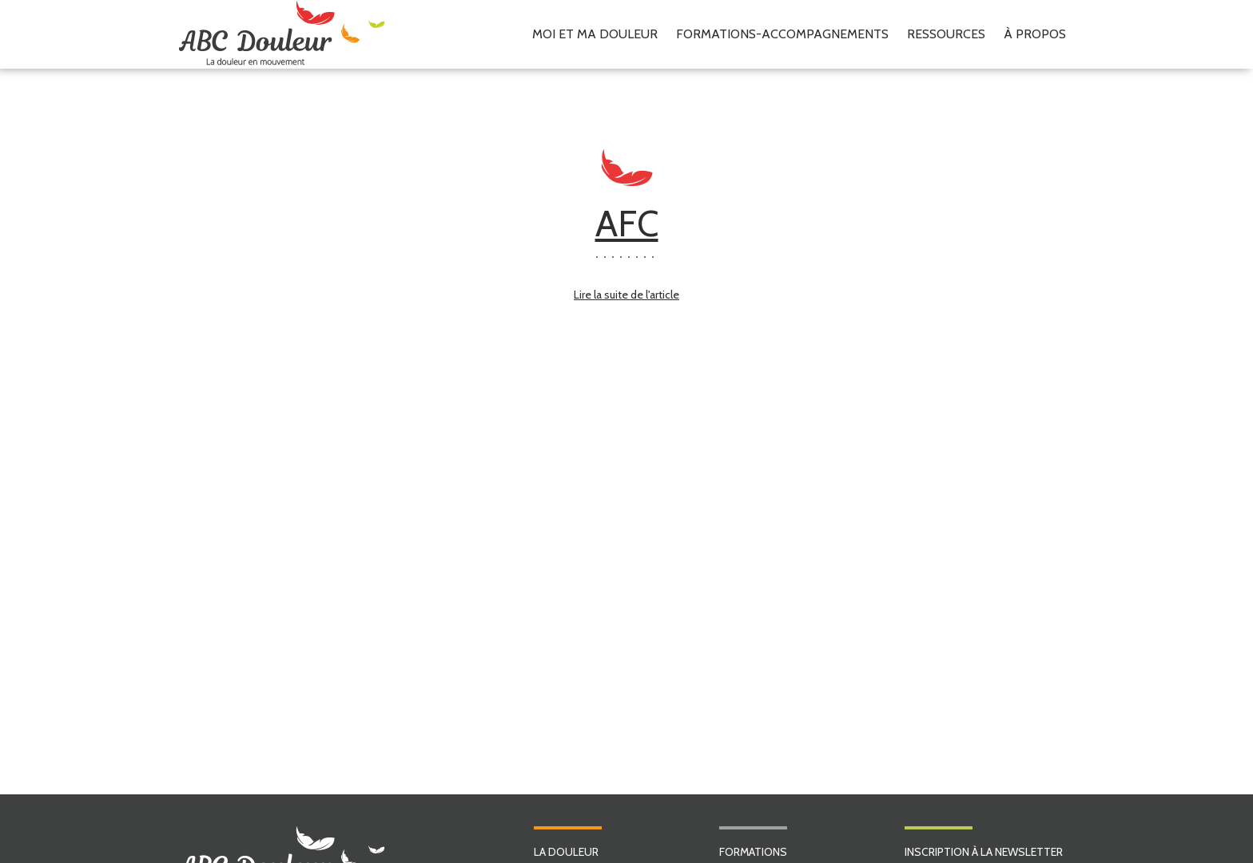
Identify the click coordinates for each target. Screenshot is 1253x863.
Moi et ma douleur (595, 34)
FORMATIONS (753, 852)
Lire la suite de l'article (626, 294)
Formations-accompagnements (782, 34)
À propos (1035, 34)
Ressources (946, 34)
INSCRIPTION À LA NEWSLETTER (984, 852)
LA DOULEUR (566, 852)
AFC (626, 223)
